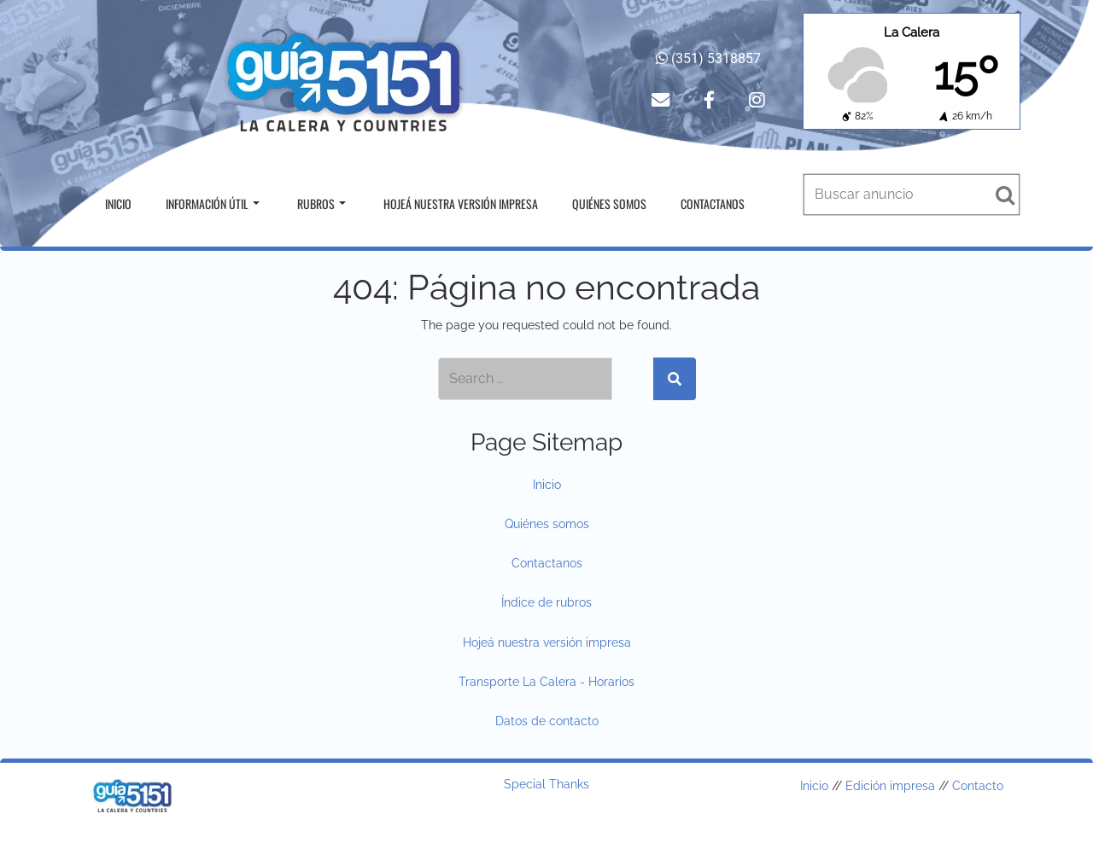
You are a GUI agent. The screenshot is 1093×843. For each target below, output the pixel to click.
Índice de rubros (546, 602)
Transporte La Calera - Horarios (546, 682)
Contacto (977, 786)
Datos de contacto (547, 721)
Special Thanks (546, 784)
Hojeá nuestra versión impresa (460, 203)
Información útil (213, 203)
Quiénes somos (609, 203)
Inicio (118, 203)
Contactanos (713, 203)
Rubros (321, 203)
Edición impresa (890, 786)
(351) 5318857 (708, 58)
